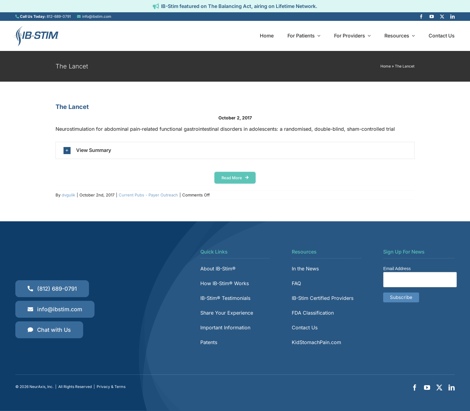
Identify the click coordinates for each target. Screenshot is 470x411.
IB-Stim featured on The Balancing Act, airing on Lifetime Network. (239, 6)
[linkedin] (452, 16)
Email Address (396, 268)
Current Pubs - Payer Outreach (148, 194)
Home (385, 66)
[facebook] (421, 16)
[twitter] (442, 16)
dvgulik (68, 194)
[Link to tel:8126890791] (17, 16)
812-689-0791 (59, 16)
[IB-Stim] (35, 28)
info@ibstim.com (96, 16)
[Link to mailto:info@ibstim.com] (79, 16)
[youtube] (432, 16)
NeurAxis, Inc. (41, 386)
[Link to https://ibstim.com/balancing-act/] (156, 6)
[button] (235, 150)
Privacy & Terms (111, 386)
